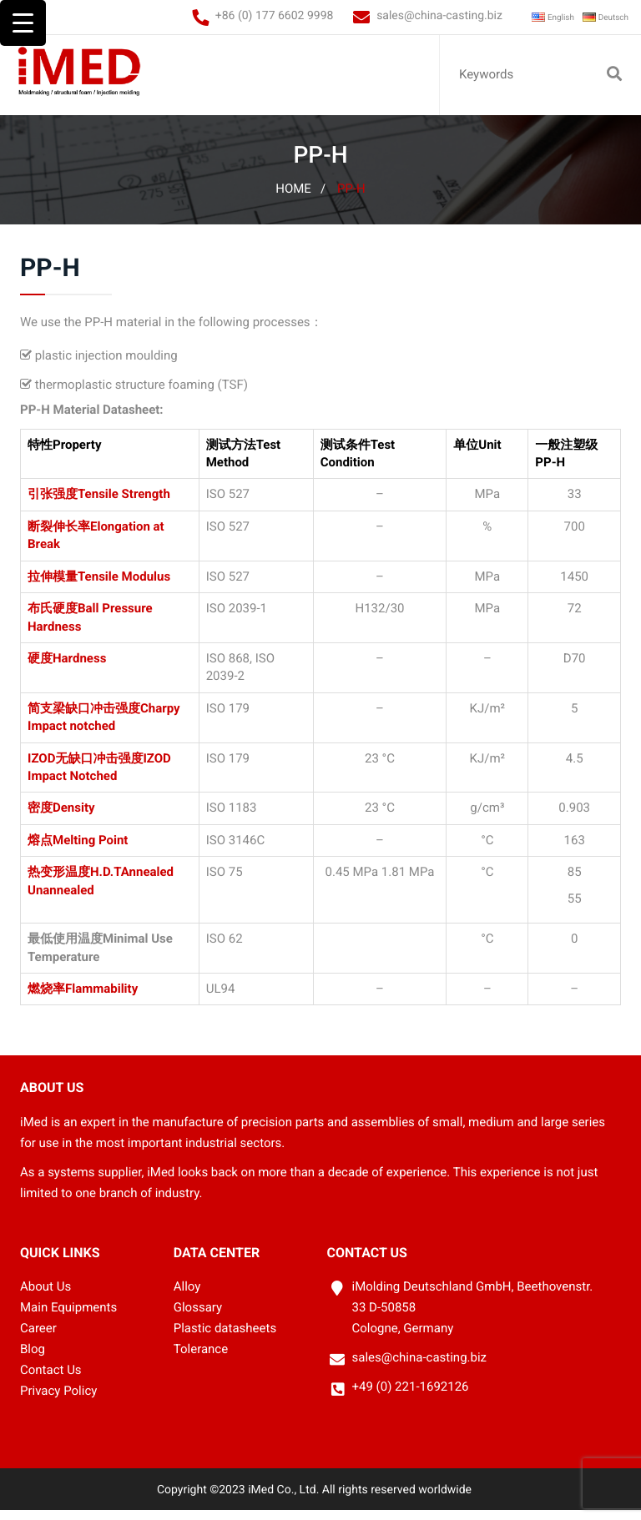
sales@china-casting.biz (408, 16)
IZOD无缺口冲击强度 (85, 768)
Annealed (147, 881)
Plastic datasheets (225, 1338)
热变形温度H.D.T (74, 881)
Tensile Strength (124, 503)
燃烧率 (46, 998)
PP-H (351, 198)
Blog (32, 1358)
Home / (300, 198)
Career (38, 1338)
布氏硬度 (53, 618)
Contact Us (51, 1379)
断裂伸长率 (59, 536)
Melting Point (90, 850)
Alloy (187, 1296)
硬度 (40, 668)
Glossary (198, 1317)
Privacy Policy (58, 1400)
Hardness (79, 668)
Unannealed (61, 900)
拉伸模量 (53, 586)
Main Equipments (68, 1317)
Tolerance (201, 1358)
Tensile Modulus (124, 586)
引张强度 (53, 503)
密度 (40, 817)
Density (74, 817)
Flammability (101, 998)
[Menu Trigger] (23, 23)
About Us (45, 1296)
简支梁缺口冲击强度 (84, 718)
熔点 (40, 850)
